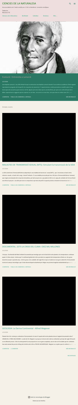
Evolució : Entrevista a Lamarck (16, 77)
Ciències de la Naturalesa (9, 16)
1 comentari (14, 348)
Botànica (45, 16)
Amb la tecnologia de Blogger (39, 397)
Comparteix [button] (5, 97)
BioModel (25, 16)
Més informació (71, 97)
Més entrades (72, 355)
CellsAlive (35, 16)
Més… (55, 16)
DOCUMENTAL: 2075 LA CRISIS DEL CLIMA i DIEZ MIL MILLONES (31, 247)
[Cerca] (70, 3)
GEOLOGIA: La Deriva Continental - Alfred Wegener (26, 328)
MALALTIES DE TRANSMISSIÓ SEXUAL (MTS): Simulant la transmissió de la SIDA (38, 165)
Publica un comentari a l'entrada (21, 97)
